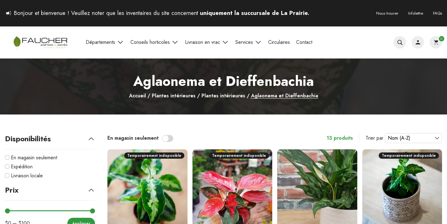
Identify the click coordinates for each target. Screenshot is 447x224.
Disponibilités (50, 138)
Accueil (137, 95)
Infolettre (415, 13)
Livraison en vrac (207, 42)
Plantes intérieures (174, 95)
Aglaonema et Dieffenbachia (284, 96)
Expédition (22, 166)
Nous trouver (387, 13)
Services (248, 42)
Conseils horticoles (154, 42)
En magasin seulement (34, 157)
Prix (50, 189)
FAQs (437, 13)
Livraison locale (27, 175)
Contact (304, 42)
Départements (105, 42)
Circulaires (279, 42)
